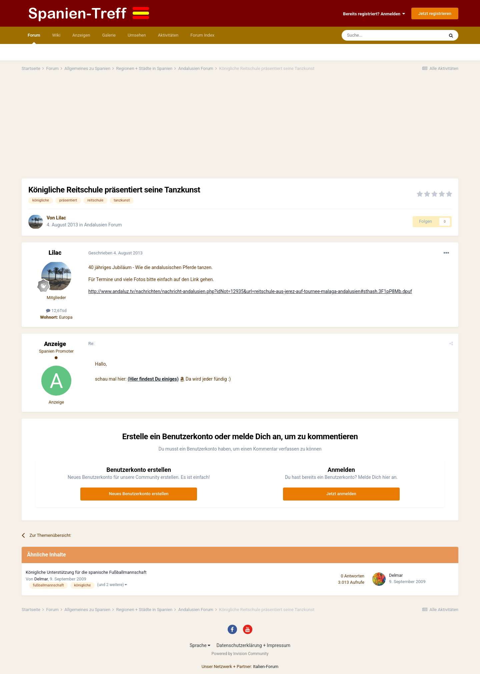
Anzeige (55, 343)
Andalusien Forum (103, 224)
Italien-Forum (265, 666)
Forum (34, 38)
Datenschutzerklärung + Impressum (253, 645)
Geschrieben (115, 252)
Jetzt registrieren (434, 13)
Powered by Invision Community (240, 653)
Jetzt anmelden (341, 493)
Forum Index (202, 35)
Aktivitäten (168, 35)
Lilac (61, 217)
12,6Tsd (56, 310)
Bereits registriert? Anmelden (374, 13)
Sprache (200, 645)
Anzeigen (81, 35)
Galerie (109, 35)
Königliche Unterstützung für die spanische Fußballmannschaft (86, 572)
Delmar (41, 578)
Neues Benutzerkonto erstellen (139, 493)
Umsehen (137, 35)
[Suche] (373, 35)
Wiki (56, 35)
